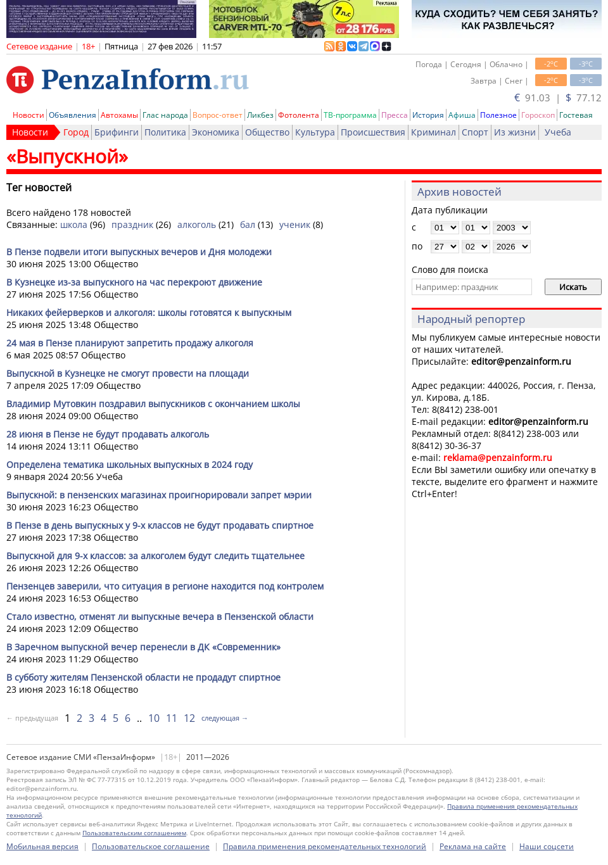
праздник (132, 224)
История (428, 115)
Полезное (498, 115)
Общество (267, 132)
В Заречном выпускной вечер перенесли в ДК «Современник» (143, 647)
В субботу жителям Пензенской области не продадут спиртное (143, 677)
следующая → (224, 718)
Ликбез (260, 115)
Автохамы (119, 115)
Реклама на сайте (473, 846)
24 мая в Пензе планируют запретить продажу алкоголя (129, 343)
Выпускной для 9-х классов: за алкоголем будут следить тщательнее (155, 556)
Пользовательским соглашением (134, 832)
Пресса (394, 115)
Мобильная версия (42, 846)
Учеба (558, 132)
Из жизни (515, 132)
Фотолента (298, 115)
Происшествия (373, 132)
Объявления (72, 115)
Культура (315, 132)
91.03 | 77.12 (558, 97)
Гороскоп (538, 115)
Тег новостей (39, 187)
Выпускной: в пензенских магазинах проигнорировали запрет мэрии (159, 495)
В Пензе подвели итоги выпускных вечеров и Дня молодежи (139, 252)
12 (189, 718)
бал (247, 224)
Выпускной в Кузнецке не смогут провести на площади (127, 373)
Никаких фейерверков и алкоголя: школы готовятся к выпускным (148, 312)
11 (171, 718)
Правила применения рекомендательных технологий (324, 846)
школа (73, 224)
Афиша (462, 115)
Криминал (433, 132)
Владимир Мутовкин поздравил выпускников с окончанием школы (153, 404)
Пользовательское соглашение (151, 846)
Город (76, 132)
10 (154, 718)
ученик (294, 224)
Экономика (215, 132)
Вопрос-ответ (218, 115)
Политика (165, 132)
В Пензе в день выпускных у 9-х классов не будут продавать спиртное (160, 525)
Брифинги (116, 132)
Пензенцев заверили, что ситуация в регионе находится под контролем (165, 586)
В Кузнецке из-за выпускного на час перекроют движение (134, 282)
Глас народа (165, 115)
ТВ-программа (350, 115)
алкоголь (196, 224)
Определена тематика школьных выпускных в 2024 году (129, 464)
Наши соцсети (546, 846)
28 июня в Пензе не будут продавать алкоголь (107, 434)
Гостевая (576, 115)
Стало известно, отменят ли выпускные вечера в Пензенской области (160, 616)
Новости (28, 115)
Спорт (475, 132)
